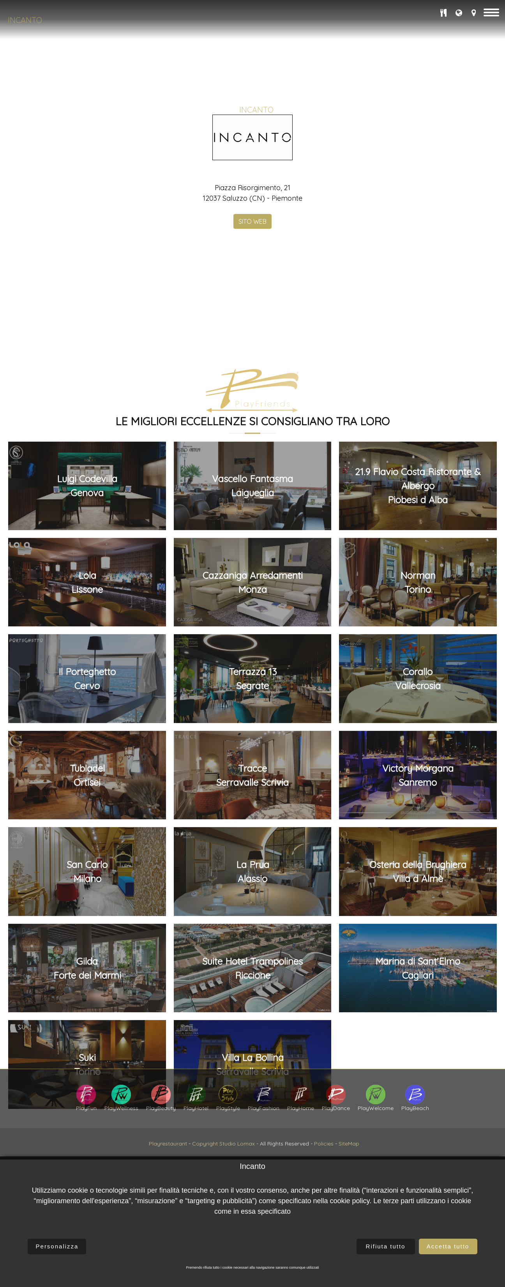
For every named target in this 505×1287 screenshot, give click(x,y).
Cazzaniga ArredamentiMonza (253, 993)
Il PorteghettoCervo (87, 1090)
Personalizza (57, 1246)
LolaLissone (87, 993)
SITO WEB (252, 310)
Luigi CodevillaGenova (87, 897)
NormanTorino (418, 993)
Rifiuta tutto (386, 1246)
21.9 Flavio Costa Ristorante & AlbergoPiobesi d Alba (418, 897)
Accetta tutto (448, 1246)
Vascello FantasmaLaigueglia (252, 897)
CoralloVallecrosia (418, 1090)
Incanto (25, 20)
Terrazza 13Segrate (253, 1090)
